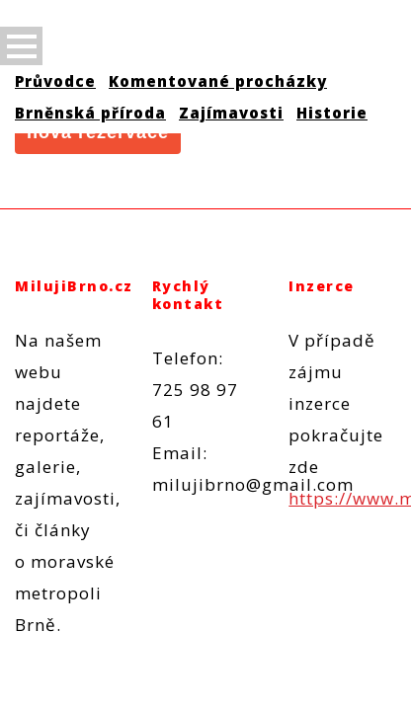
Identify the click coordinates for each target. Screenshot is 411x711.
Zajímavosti (231, 112)
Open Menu (21, 46)
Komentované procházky (218, 81)
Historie (332, 112)
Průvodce (55, 81)
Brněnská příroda (90, 112)
